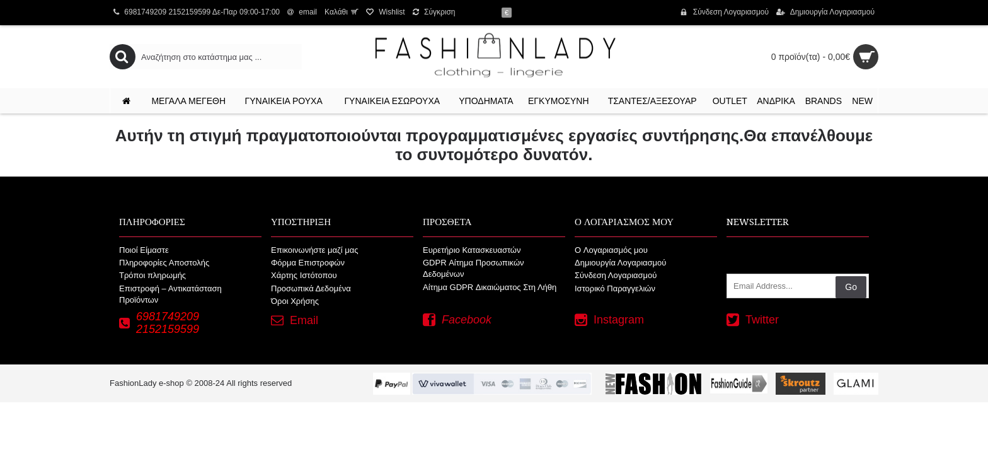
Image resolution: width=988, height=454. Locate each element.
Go (851, 287)
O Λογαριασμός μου (611, 250)
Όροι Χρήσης (295, 301)
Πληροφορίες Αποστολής (164, 262)
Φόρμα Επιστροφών (308, 262)
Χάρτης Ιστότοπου (304, 275)
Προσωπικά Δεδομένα (311, 288)
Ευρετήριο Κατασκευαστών (472, 250)
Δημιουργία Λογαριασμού (620, 262)
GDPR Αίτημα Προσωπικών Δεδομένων (473, 268)
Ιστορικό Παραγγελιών (615, 288)
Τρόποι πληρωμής (152, 275)
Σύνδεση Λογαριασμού (616, 275)
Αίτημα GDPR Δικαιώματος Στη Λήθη (489, 287)
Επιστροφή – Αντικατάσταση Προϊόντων (170, 294)
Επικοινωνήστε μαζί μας (314, 250)
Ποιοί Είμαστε (144, 250)
